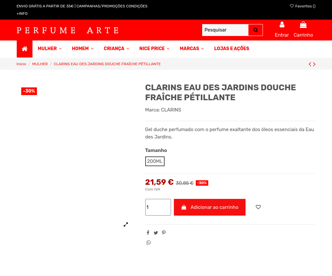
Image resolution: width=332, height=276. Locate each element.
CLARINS (171, 110)
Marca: (152, 110)
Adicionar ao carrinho (209, 207)
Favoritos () (302, 6)
